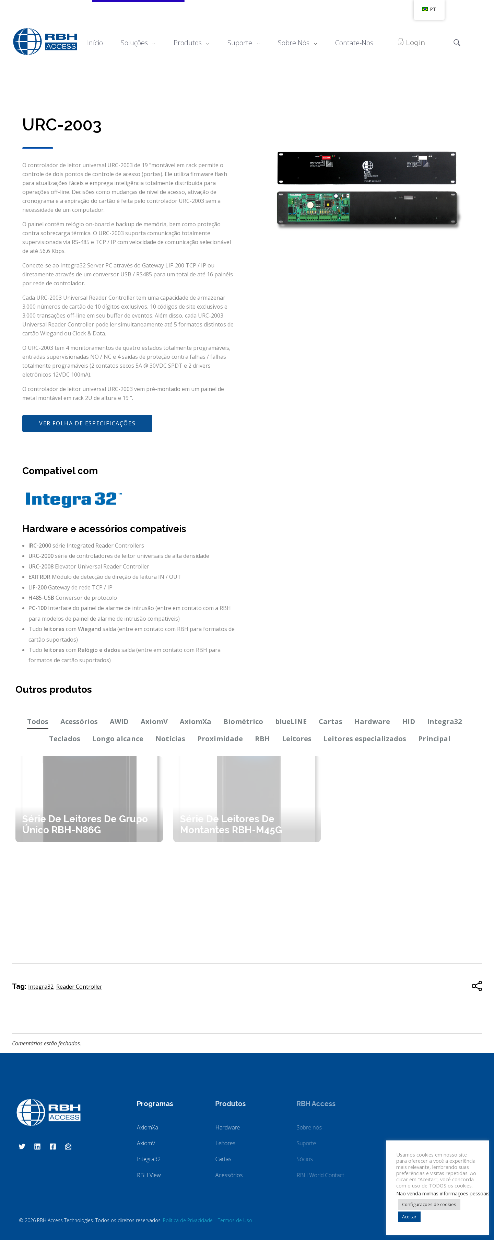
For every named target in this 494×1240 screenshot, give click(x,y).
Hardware (372, 721)
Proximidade (220, 738)
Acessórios (79, 721)
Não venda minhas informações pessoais (443, 1193)
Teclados (64, 738)
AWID (119, 721)
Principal (434, 738)
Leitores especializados (365, 738)
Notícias (170, 738)
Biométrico (243, 721)
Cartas (330, 721)
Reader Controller (79, 986)
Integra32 (444, 721)
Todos (37, 721)
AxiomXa (195, 721)
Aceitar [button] (409, 1217)
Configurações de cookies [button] (429, 1204)
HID (408, 721)
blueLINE (291, 721)
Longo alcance (117, 738)
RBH (262, 738)
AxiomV (154, 721)
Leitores (296, 738)
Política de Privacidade (188, 1220)
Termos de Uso (235, 1220)
